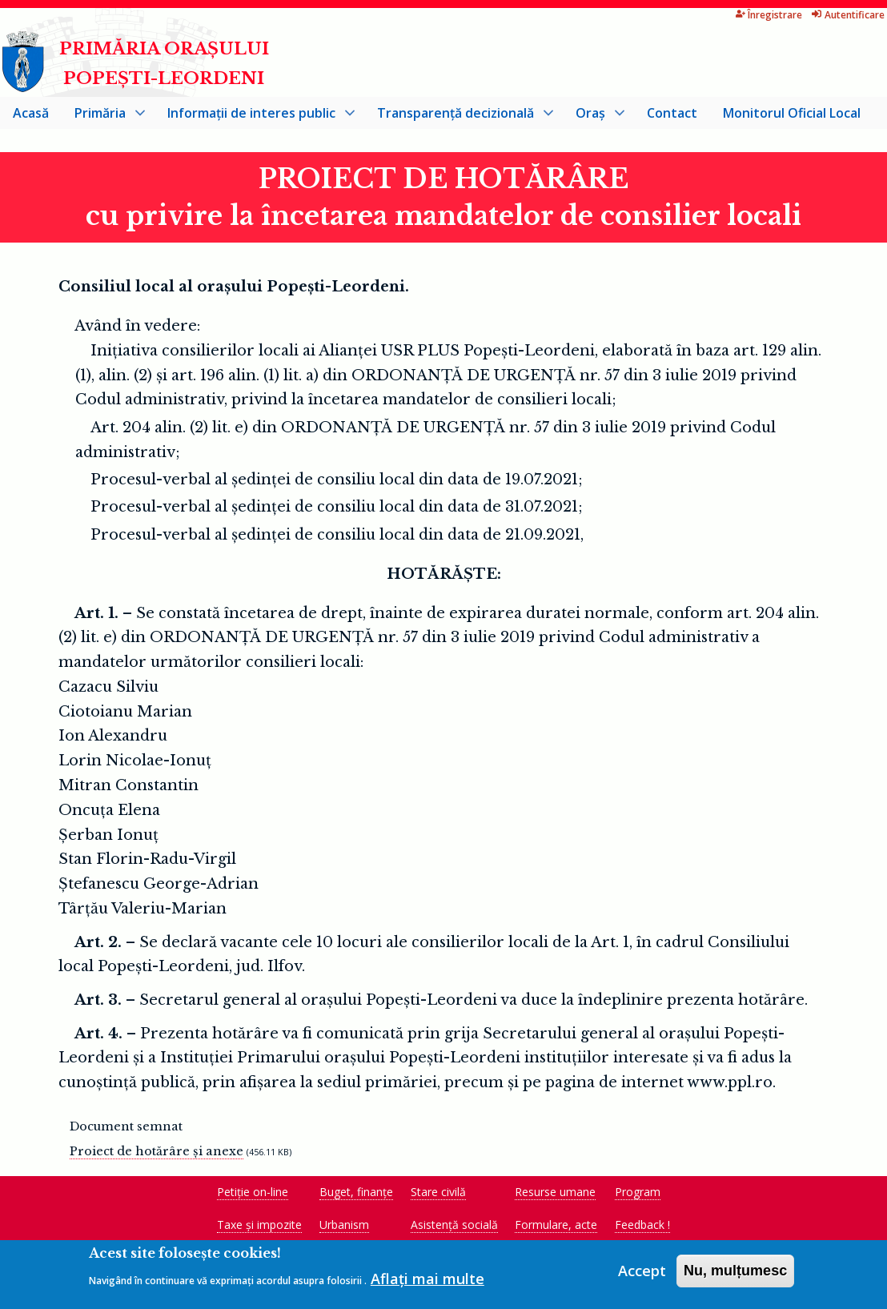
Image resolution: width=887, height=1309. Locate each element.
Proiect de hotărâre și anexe (156, 1154)
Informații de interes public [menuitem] (255, 118)
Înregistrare (712, 15)
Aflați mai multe (427, 1280)
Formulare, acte (556, 1227)
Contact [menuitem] (672, 115)
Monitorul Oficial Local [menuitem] (792, 115)
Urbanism (344, 1227)
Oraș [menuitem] (593, 118)
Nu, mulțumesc (735, 1273)
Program (637, 1195)
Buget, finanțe (356, 1195)
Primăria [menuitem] (103, 118)
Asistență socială (454, 1227)
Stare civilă (438, 1195)
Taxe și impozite (259, 1227)
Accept (642, 1273)
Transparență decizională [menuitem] (458, 118)
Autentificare (792, 15)
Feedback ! (642, 1227)
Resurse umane (555, 1195)
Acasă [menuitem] (31, 115)
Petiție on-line (252, 1195)
